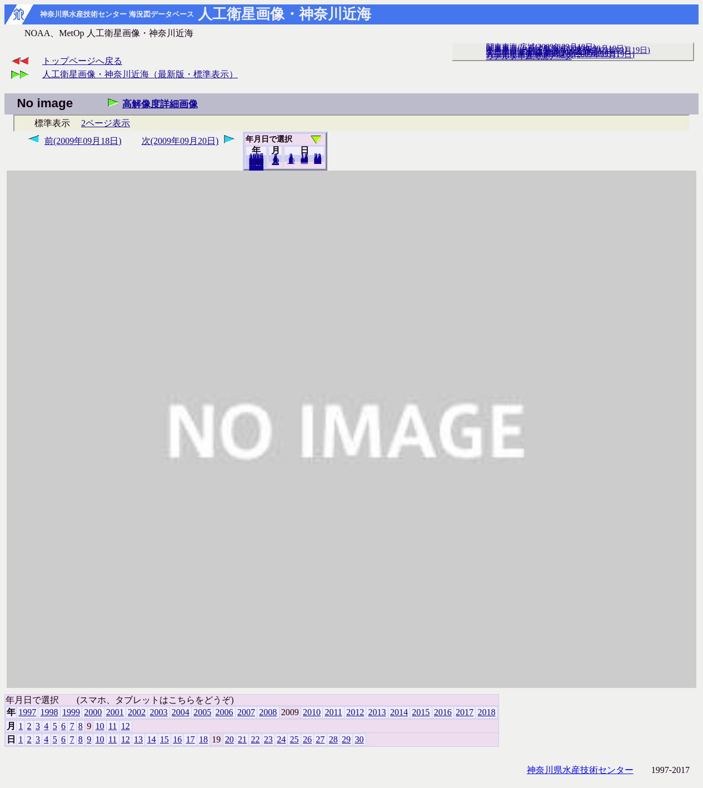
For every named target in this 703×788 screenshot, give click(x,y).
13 (138, 739)
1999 (71, 712)
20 (304, 160)
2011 (333, 712)
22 (255, 739)
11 (112, 726)
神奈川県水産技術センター (580, 770)
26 (307, 739)
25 (294, 739)
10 (291, 160)
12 (275, 162)
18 (203, 739)
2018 (256, 167)
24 (281, 739)
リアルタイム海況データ (529, 56)
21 (242, 739)
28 (333, 739)
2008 (268, 712)
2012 (355, 712)
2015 (421, 712)
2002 (137, 712)
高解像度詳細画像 (160, 104)
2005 (202, 712)
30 (317, 160)
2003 (158, 712)
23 (268, 739)
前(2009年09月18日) (83, 141)
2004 (181, 712)
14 (151, 739)
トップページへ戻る (82, 61)
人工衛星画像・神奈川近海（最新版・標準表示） (140, 74)
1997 (27, 712)
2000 (93, 712)
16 (177, 739)
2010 (312, 712)
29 (346, 739)
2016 (443, 712)
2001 (115, 712)
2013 (377, 712)
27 (320, 739)
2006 (224, 712)
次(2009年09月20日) (180, 141)
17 (190, 739)
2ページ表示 (105, 123)
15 (164, 739)
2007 (246, 712)
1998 (49, 712)
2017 (464, 712)
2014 (399, 712)
